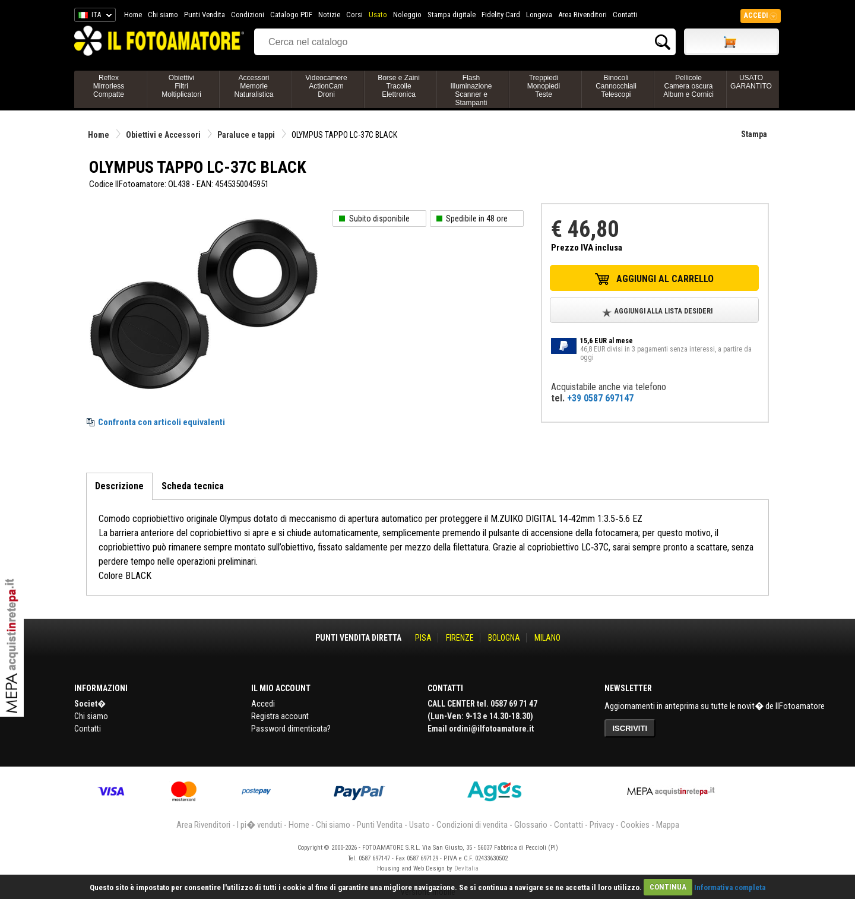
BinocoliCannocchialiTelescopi (616, 86)
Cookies (635, 824)
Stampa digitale (452, 14)
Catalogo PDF (291, 14)
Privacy (602, 824)
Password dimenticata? (291, 728)
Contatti (625, 14)
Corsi (354, 14)
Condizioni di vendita (472, 824)
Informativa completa (729, 886)
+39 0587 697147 (600, 398)
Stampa (754, 134)
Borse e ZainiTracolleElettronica (399, 86)
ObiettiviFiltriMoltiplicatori (181, 86)
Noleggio (407, 14)
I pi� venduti (259, 824)
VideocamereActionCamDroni (326, 86)
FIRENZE (460, 637)
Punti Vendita (204, 14)
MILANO (547, 637)
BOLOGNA (504, 637)
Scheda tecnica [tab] (193, 486)
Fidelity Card (501, 14)
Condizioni (247, 14)
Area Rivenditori (582, 14)
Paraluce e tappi (246, 135)
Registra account (280, 716)
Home (133, 14)
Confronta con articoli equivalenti (161, 422)
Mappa (667, 824)
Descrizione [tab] (119, 486)
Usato (378, 14)
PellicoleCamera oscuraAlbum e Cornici (688, 86)
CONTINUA (668, 886)
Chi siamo (163, 14)
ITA (93, 17)
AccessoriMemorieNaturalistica (253, 86)
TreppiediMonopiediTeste (543, 86)
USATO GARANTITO (751, 82)
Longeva (539, 14)
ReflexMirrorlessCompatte (109, 86)
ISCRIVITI (630, 728)
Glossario (530, 824)
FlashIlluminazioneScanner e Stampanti (471, 90)
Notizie (329, 14)
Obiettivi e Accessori (163, 135)
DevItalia (466, 868)
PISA (423, 637)
